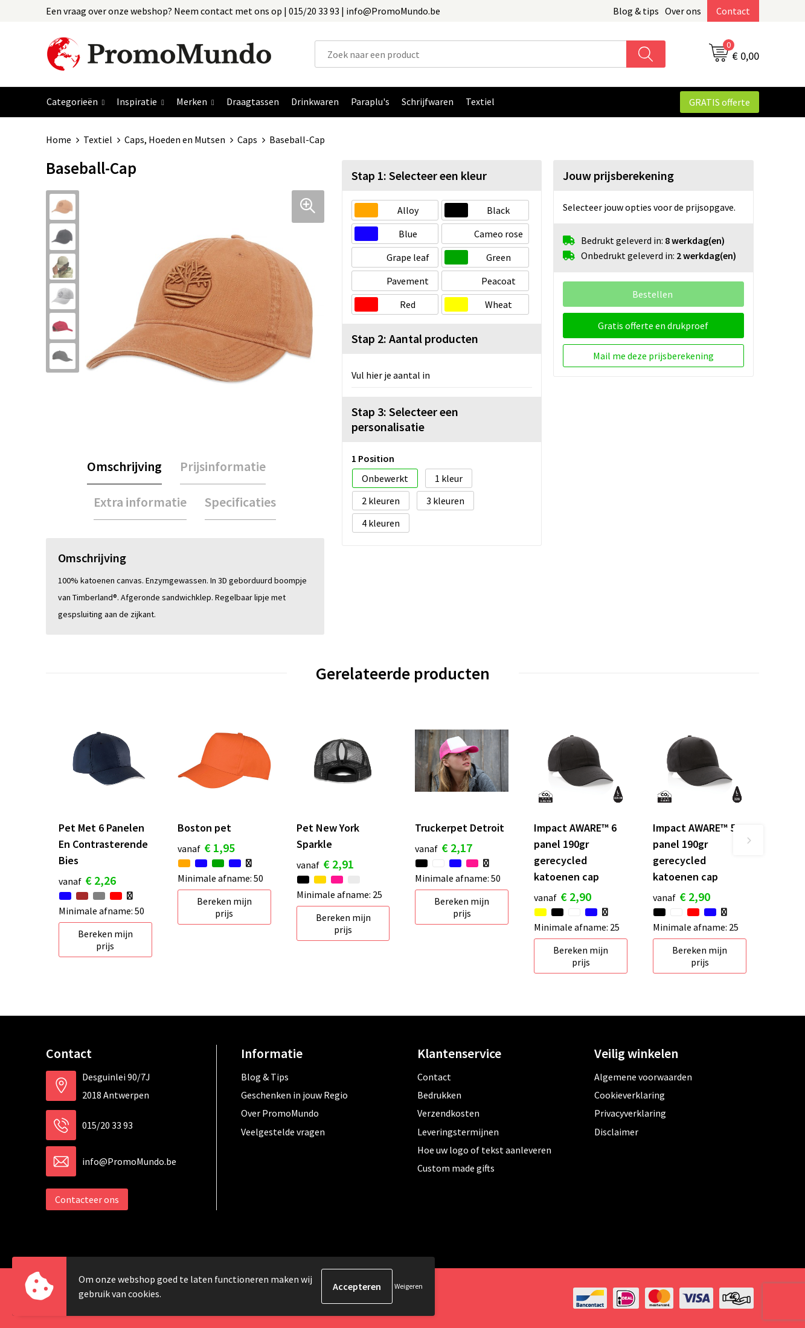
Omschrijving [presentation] (124, 466)
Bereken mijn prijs (105, 940)
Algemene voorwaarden (643, 1077)
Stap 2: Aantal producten (414, 338)
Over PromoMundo (280, 1113)
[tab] (124, 466)
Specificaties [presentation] (240, 501)
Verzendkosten (448, 1113)
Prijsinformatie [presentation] (223, 466)
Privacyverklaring (630, 1113)
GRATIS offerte (719, 102)
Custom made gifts (456, 1168)
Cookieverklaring (629, 1095)
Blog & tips (636, 11)
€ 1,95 (206, 847)
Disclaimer (616, 1132)
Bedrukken (439, 1095)
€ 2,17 (443, 847)
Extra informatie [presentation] (140, 501)
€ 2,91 (325, 863)
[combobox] (471, 54)
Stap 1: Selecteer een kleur (419, 175)
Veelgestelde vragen (283, 1132)
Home (58, 139)
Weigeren (408, 1286)
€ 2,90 (562, 896)
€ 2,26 (87, 880)
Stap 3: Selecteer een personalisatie (404, 419)
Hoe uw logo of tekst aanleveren (484, 1150)
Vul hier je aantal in (390, 375)
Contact (733, 11)
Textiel (97, 139)
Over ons (683, 11)
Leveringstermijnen (458, 1132)
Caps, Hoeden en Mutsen (174, 139)
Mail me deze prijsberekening (653, 356)
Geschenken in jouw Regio (294, 1095)
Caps (247, 139)
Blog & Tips (265, 1077)
